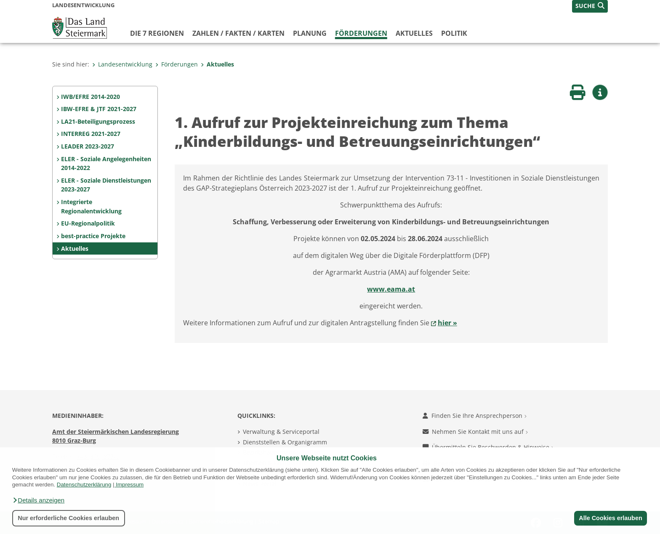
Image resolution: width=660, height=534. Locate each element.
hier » (447, 322)
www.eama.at (391, 289)
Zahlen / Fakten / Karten (238, 33)
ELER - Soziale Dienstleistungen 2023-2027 (106, 185)
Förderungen (361, 33)
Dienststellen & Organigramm (285, 442)
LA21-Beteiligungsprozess (98, 121)
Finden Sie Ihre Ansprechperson (475, 416)
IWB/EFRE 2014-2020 (90, 97)
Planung (310, 33)
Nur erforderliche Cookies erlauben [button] (68, 518)
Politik (454, 33)
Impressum (130, 484)
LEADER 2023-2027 (87, 146)
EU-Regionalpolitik (88, 223)
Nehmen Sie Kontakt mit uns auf (475, 432)
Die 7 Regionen (157, 33)
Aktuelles (414, 33)
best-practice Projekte (93, 236)
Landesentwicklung (122, 64)
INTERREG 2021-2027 (90, 134)
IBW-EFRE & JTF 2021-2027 (98, 109)
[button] (38, 500)
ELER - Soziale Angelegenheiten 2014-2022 (106, 163)
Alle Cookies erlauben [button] (610, 518)
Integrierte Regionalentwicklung (91, 206)
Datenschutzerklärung (84, 484)
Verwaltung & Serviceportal (281, 432)
